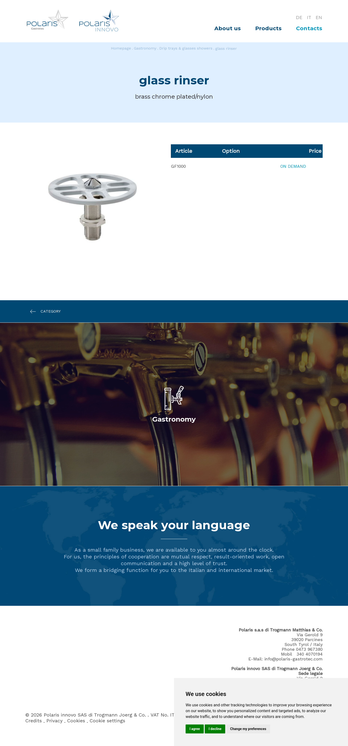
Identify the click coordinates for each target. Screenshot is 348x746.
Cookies (76, 721)
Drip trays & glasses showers (185, 48)
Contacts (309, 28)
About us (227, 28)
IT (308, 17)
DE (298, 17)
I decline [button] (215, 729)
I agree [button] (194, 729)
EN (319, 17)
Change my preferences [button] (248, 729)
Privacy (54, 721)
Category (43, 311)
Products (268, 28)
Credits (33, 721)
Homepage (121, 48)
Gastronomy (145, 48)
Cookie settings (107, 721)
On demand (293, 166)
